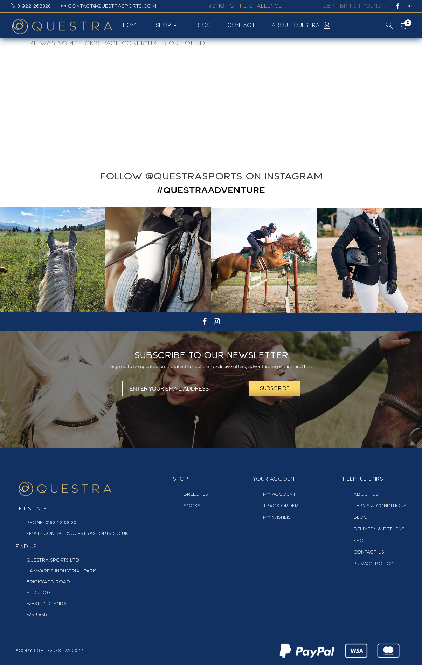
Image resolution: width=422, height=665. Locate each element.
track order (280, 505)
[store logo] (65, 26)
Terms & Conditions (379, 505)
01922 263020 (34, 6)
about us (365, 494)
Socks (192, 505)
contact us (368, 552)
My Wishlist (278, 517)
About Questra (295, 25)
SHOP (163, 25)
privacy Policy (373, 563)
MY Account (279, 494)
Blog (203, 25)
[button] (356, 6)
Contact (241, 25)
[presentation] (211, 417)
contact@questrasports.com (112, 6)
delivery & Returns (378, 528)
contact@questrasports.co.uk (85, 533)
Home (131, 25)
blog (360, 517)
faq (358, 540)
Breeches (196, 494)
